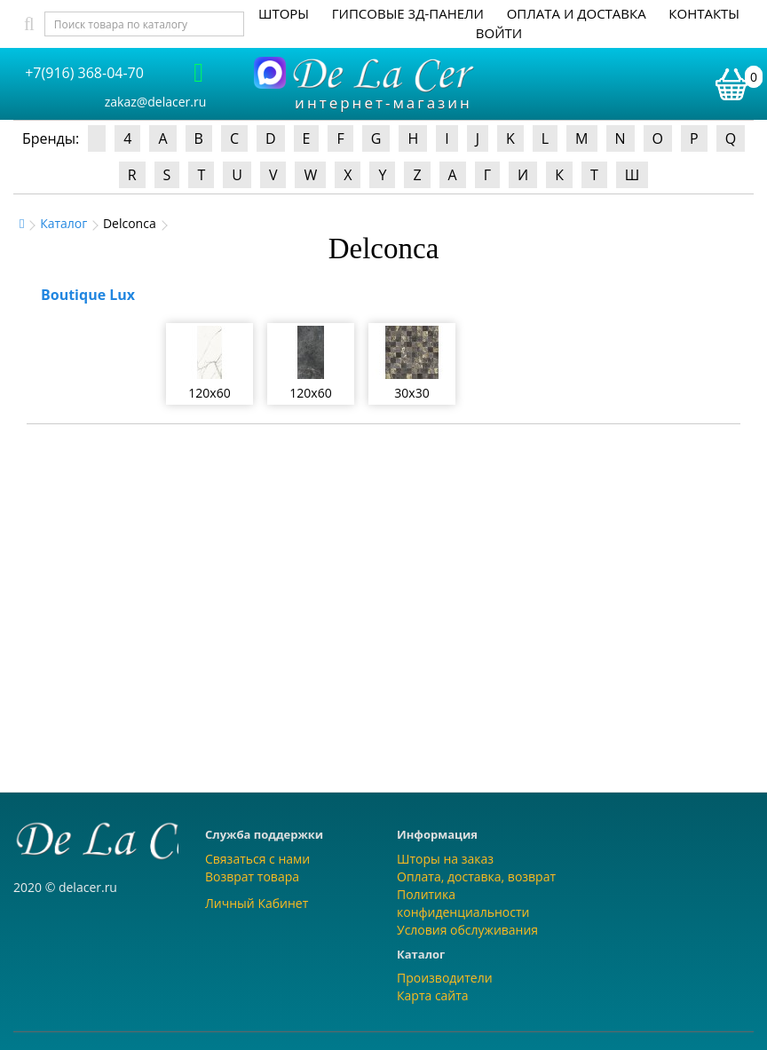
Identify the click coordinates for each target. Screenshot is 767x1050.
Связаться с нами (257, 858)
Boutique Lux (88, 294)
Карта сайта (433, 995)
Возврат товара (252, 876)
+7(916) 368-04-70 (84, 73)
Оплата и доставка (576, 13)
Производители (445, 977)
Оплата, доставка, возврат (476, 876)
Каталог (63, 223)
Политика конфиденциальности (463, 903)
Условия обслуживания (467, 929)
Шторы (283, 13)
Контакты (703, 13)
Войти (499, 33)
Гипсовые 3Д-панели (408, 13)
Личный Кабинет (256, 903)
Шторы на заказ (445, 858)
